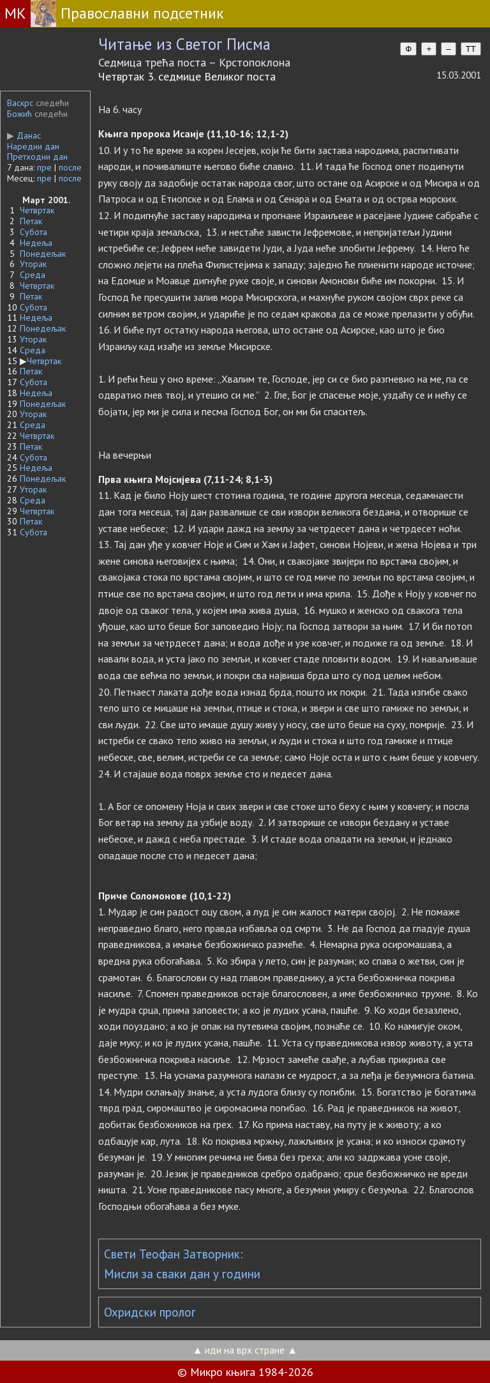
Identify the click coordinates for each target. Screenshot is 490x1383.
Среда (32, 274)
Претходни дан (37, 156)
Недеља (36, 242)
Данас (24, 135)
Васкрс (20, 103)
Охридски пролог (150, 1312)
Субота (33, 232)
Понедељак (43, 253)
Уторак (33, 264)
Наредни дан (33, 146)
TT (471, 49)
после (70, 167)
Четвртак (37, 210)
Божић (19, 113)
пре (44, 167)
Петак (31, 221)
